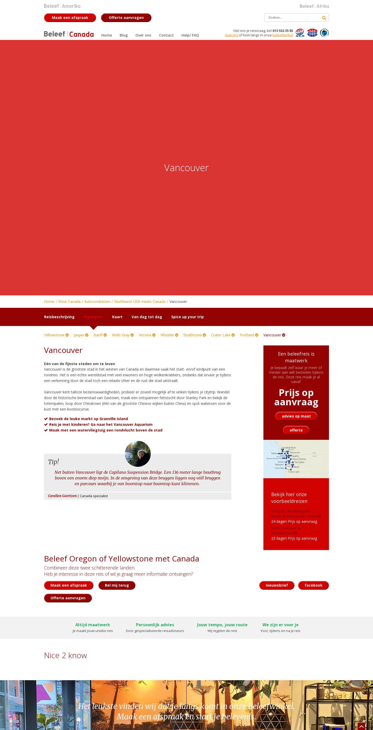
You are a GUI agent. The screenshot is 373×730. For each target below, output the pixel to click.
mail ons (231, 35)
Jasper (81, 334)
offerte (296, 430)
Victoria (147, 334)
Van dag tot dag (147, 316)
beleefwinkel (282, 35)
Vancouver (274, 334)
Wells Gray (123, 334)
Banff (100, 334)
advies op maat (296, 416)
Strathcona (194, 334)
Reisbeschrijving (59, 316)
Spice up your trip (187, 316)
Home (49, 301)
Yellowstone (56, 334)
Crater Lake (223, 334)
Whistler (169, 334)
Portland (249, 334)
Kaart (117, 316)
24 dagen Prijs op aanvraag (294, 516)
